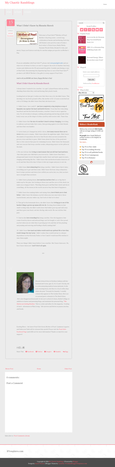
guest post (10, 33)
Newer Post (9, 369)
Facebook (30, 352)
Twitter (39, 352)
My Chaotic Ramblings (19, 2)
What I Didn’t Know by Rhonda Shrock (35, 25)
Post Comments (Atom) (22, 436)
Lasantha (61, 463)
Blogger (75, 461)
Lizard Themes (40, 463)
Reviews (17, 12)
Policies (27, 12)
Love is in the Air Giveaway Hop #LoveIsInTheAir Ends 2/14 (95, 39)
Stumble (57, 352)
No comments (10, 36)
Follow (80, 87)
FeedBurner (95, 83)
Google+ (48, 352)
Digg (65, 352)
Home (105, 4)
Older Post (68, 369)
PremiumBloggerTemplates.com (76, 463)
